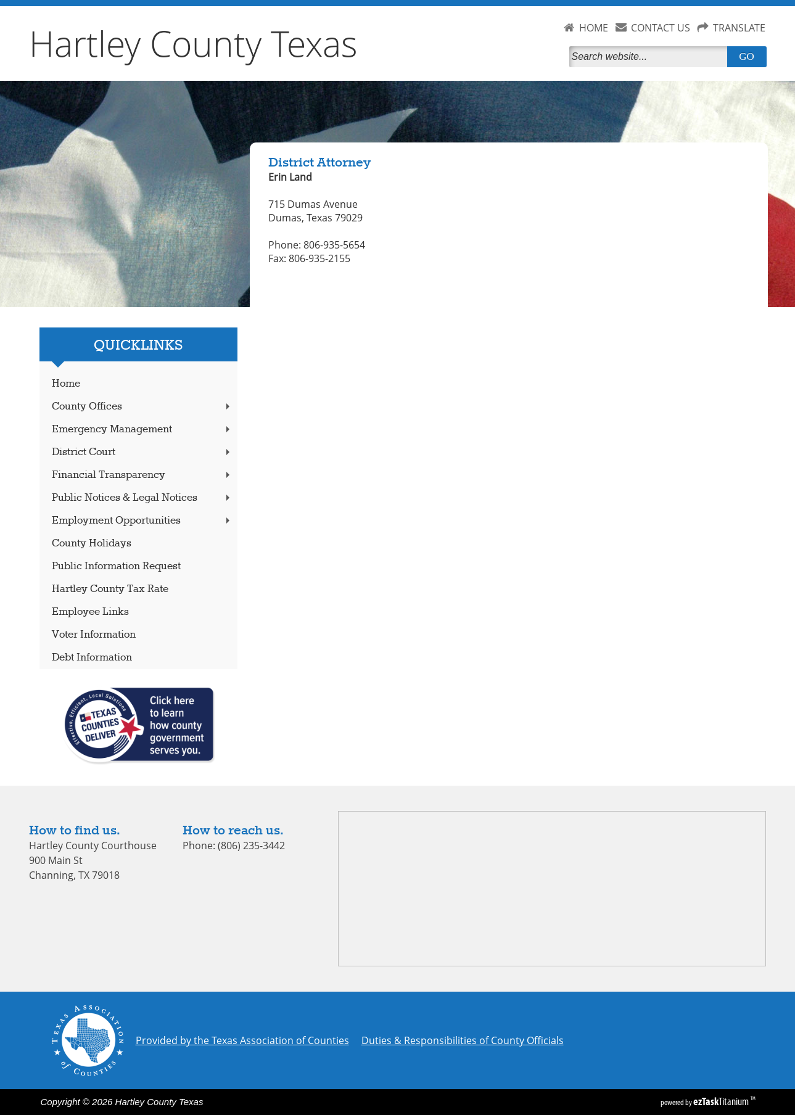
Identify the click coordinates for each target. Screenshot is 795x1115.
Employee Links (90, 612)
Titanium (722, 1101)
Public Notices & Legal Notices (142, 498)
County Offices (142, 406)
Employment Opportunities (142, 520)
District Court (142, 452)
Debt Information (92, 657)
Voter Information (94, 634)
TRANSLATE (739, 28)
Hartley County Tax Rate (110, 589)
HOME (593, 28)
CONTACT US (660, 28)
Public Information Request (116, 566)
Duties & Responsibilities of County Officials (462, 1040)
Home (66, 383)
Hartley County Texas (193, 43)
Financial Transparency (142, 475)
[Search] (650, 56)
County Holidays (91, 543)
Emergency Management (142, 429)
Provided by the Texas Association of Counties (242, 1040)
